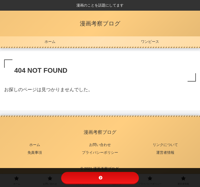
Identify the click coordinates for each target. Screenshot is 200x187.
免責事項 (34, 152)
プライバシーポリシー (100, 152)
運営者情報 (165, 152)
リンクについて (165, 145)
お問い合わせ (100, 145)
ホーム (34, 145)
